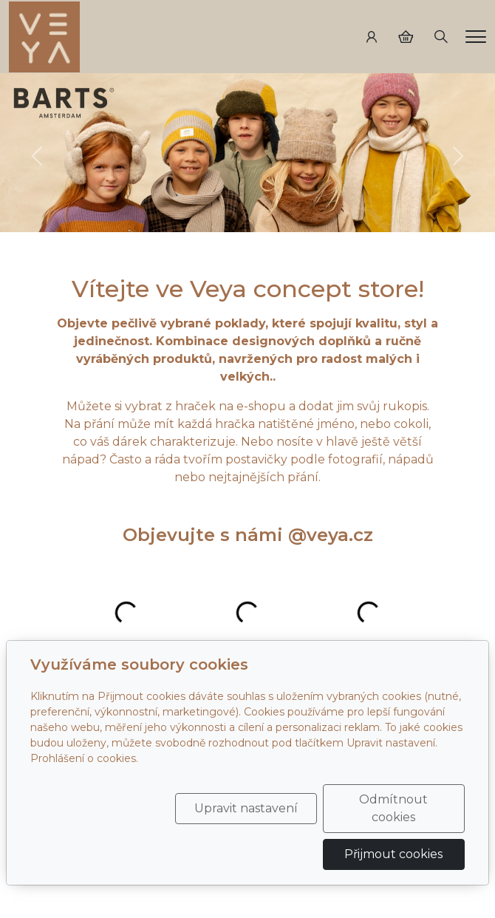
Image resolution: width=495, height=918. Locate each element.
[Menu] (475, 36)
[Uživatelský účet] (372, 37)
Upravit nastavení (246, 808)
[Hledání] (441, 37)
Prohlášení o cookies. (84, 758)
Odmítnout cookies (393, 808)
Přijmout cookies (393, 854)
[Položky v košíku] (406, 37)
